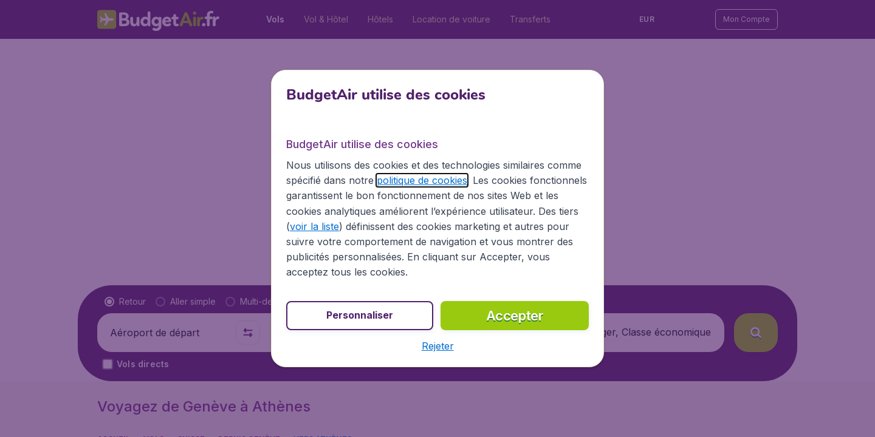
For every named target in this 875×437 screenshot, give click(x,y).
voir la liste (314, 226)
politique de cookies (422, 180)
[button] (438, 346)
